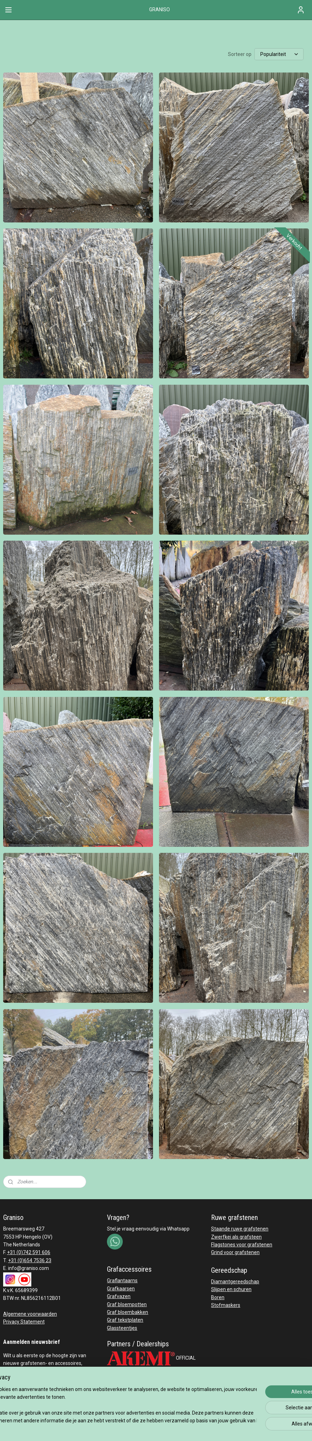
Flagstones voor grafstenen (241, 1244)
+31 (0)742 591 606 (28, 1252)
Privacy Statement (24, 1321)
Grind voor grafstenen (235, 1252)
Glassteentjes (122, 1328)
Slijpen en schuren (231, 1289)
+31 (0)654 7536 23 (29, 1260)
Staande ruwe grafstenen (239, 1229)
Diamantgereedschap (235, 1281)
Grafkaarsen (121, 1288)
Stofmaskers (225, 1305)
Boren (217, 1297)
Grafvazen (118, 1296)
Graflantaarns (122, 1280)
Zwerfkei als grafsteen (236, 1237)
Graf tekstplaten (125, 1320)
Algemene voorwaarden (30, 1314)
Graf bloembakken (127, 1312)
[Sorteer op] (279, 54)
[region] (109, 1405)
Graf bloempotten (127, 1304)
